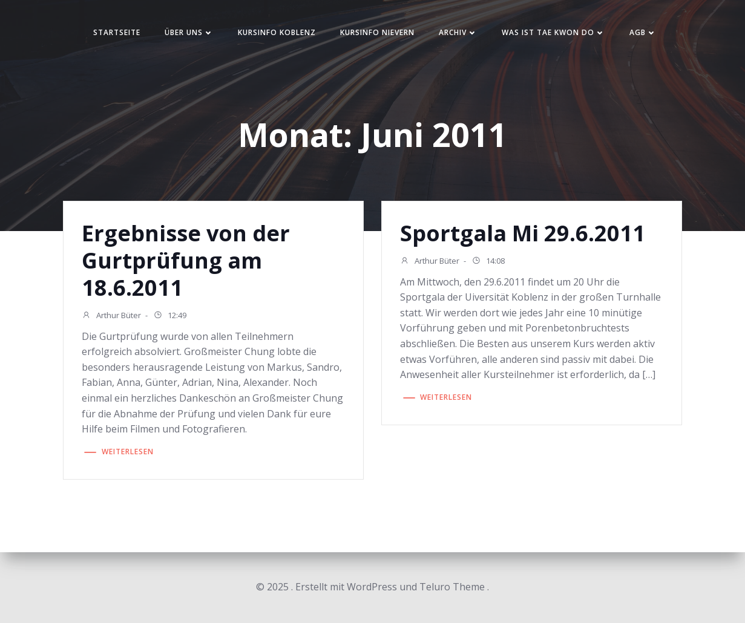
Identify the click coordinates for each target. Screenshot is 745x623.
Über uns (189, 32)
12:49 (169, 316)
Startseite (116, 32)
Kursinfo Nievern (377, 32)
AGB (643, 32)
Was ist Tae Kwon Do (553, 32)
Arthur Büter (111, 316)
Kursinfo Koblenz (277, 32)
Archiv (458, 32)
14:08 (488, 262)
